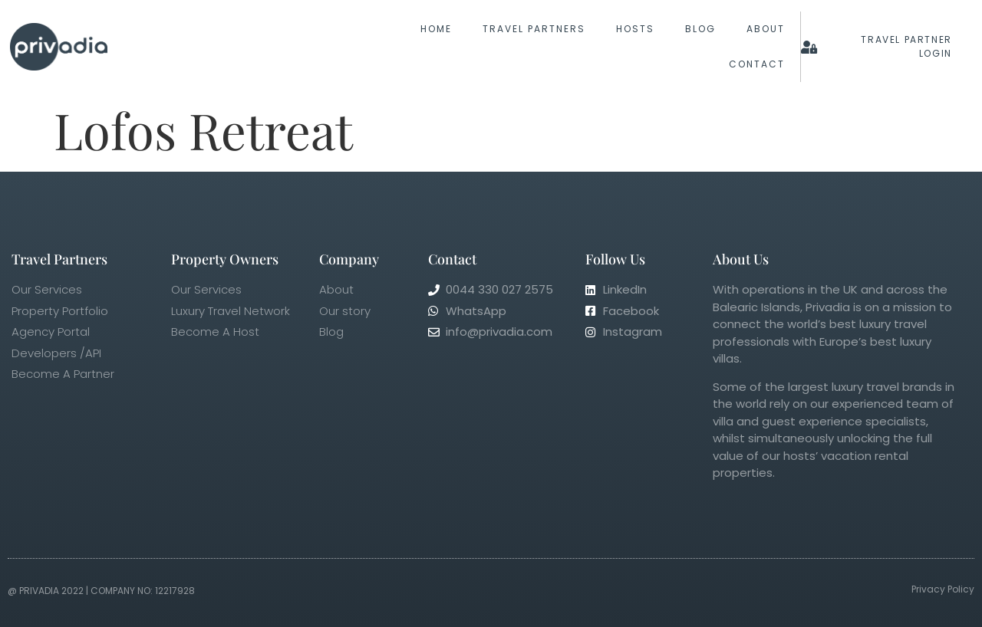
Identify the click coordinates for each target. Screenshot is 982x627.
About (765, 28)
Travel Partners (534, 28)
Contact (757, 64)
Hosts (635, 28)
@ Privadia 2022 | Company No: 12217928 (101, 590)
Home (436, 28)
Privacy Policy (942, 589)
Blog (700, 28)
